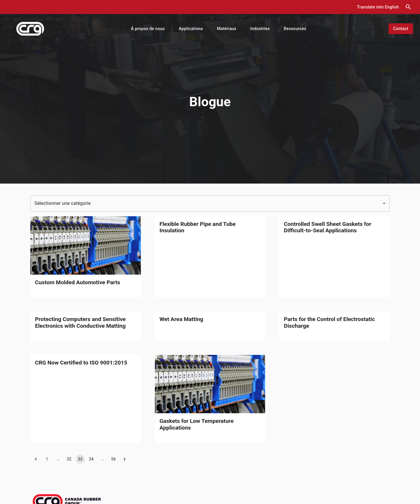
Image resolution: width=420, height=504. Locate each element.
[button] (378, 7)
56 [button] (113, 459)
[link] (85, 256)
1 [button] (47, 459)
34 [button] (91, 459)
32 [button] (69, 459)
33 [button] (80, 459)
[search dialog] (408, 7)
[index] (30, 28)
